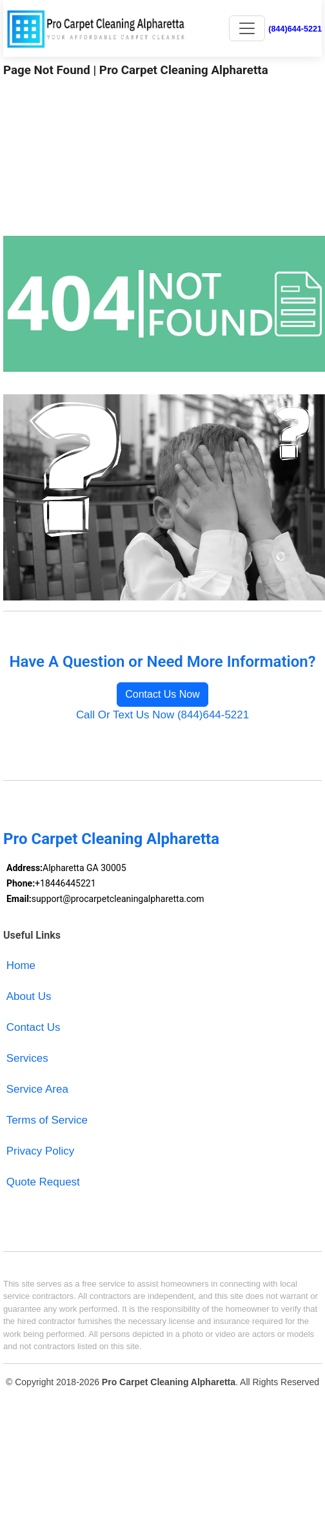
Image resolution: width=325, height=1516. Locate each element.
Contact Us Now (162, 694)
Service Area (37, 1089)
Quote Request (43, 1182)
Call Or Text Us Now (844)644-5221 (162, 715)
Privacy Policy (40, 1151)
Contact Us (33, 1027)
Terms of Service (47, 1120)
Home (20, 965)
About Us (29, 996)
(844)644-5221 (295, 29)
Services (27, 1058)
